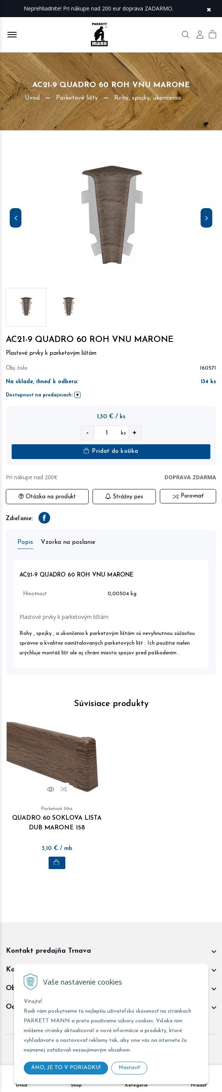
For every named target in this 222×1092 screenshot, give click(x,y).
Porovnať (188, 496)
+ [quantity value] (134, 432)
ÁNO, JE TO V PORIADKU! (66, 1068)
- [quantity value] (87, 432)
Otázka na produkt (47, 496)
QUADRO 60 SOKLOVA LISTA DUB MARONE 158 (57, 817)
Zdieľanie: (19, 519)
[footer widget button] (111, 951)
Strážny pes (124, 496)
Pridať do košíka (111, 451)
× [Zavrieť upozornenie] (209, 9)
